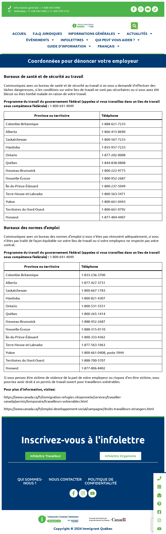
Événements (40, 40)
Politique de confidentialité (101, 481)
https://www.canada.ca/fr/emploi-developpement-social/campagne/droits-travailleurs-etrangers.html (79, 409)
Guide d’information (69, 46)
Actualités (140, 33)
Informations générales (94, 33)
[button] (134, 25)
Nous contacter (65, 479)
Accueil (19, 33)
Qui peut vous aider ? (117, 40)
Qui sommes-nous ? (29, 481)
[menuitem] (109, 46)
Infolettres (75, 40)
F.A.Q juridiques (47, 33)
